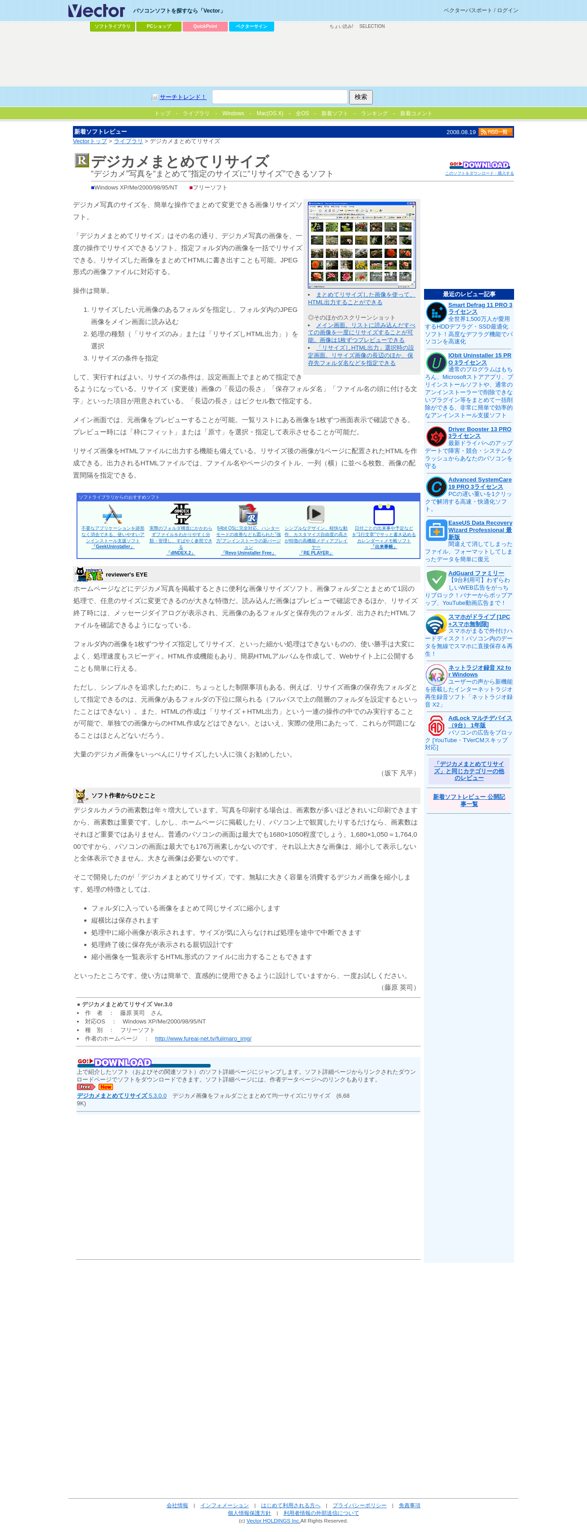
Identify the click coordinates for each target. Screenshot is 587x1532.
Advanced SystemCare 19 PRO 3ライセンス (480, 483)
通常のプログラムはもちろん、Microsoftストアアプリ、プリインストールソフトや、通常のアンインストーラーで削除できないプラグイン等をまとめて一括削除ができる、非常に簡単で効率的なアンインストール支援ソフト (469, 392)
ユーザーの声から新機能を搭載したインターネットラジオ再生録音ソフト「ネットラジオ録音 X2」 (469, 693)
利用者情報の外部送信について (321, 1513)
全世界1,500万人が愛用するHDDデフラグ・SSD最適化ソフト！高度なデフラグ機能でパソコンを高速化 (469, 330)
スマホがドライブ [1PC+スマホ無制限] (479, 620)
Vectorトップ (90, 141)
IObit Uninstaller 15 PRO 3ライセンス (479, 359)
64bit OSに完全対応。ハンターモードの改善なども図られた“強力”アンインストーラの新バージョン (248, 540)
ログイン (508, 10)
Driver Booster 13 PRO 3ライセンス (479, 433)
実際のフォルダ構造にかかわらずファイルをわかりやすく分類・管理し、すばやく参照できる (180, 540)
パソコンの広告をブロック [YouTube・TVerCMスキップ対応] (469, 740)
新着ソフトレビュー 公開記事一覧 (469, 800)
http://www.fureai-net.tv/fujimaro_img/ (203, 1038)
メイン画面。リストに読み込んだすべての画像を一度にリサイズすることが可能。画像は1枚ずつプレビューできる (361, 333)
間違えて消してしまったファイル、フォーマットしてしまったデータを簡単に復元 (469, 552)
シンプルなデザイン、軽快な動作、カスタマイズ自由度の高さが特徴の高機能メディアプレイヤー (316, 540)
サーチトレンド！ (183, 97)
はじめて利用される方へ (291, 1505)
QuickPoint (205, 26)
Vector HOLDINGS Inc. (274, 1520)
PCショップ (159, 26)
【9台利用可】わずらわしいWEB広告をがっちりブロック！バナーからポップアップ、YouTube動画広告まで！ (469, 591)
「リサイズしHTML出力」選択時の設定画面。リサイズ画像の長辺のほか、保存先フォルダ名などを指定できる (361, 355)
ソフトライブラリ (113, 26)
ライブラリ (128, 141)
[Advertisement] (293, 59)
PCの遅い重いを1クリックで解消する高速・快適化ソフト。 (468, 502)
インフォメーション (224, 1505)
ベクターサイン (251, 26)
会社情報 (177, 1505)
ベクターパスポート (468, 10)
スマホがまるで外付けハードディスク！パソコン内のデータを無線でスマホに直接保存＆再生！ (469, 642)
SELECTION (372, 26)
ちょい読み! (341, 26)
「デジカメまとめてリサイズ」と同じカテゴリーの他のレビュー (469, 771)
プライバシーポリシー (360, 1505)
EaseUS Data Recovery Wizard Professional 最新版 (480, 529)
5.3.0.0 (122, 1095)
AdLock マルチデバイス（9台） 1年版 (480, 722)
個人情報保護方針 (249, 1513)
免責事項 (409, 1505)
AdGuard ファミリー (476, 573)
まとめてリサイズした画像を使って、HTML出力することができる (361, 298)
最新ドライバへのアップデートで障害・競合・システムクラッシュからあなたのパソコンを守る (469, 454)
